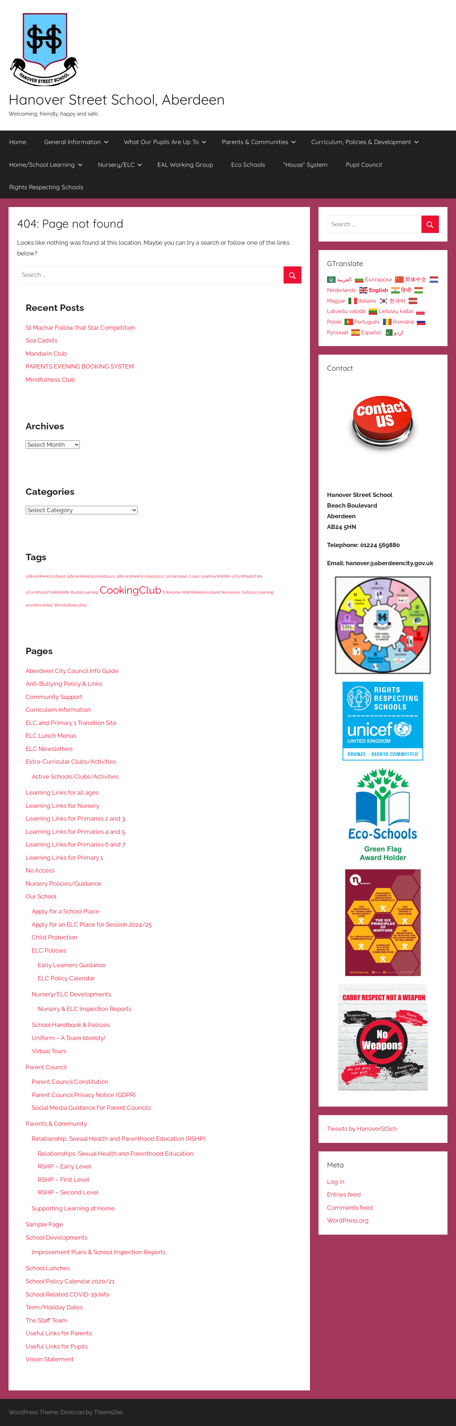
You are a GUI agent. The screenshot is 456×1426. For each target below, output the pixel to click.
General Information (76, 141)
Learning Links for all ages (62, 792)
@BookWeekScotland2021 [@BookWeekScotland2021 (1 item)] (91, 576)
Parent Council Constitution (70, 1081)
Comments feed (350, 1207)
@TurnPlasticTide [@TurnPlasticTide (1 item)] (247, 576)
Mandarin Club (46, 353)
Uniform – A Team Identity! (68, 1037)
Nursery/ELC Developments (71, 994)
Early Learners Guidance (72, 965)
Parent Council (46, 1067)
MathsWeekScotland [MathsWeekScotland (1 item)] (201, 592)
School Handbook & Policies (71, 1024)
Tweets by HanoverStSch (362, 1128)
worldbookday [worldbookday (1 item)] (39, 605)
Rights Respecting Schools (46, 187)
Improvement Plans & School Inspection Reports (99, 1252)
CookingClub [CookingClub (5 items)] (130, 590)
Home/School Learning (46, 164)
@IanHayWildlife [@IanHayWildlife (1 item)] (215, 576)
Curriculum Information (58, 709)
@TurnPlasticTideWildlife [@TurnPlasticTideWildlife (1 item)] (47, 592)
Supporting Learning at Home (73, 1208)
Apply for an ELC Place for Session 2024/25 (92, 924)
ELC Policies (49, 950)
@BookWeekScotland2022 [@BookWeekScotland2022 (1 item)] (140, 576)
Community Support (54, 696)
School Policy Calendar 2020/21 (70, 1281)
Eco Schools (248, 164)
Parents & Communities (259, 141)
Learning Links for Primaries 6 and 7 (75, 844)
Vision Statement (50, 1359)
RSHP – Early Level (64, 1166)
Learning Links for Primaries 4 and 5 (75, 831)
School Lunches (48, 1268)
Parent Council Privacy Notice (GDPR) (84, 1094)
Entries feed (344, 1194)
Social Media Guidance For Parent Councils (91, 1107)
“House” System (305, 164)
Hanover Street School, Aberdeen (117, 99)
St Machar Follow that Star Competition (80, 327)
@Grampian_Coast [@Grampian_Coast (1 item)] (183, 576)
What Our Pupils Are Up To (165, 141)
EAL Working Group (185, 164)
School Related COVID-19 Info (67, 1294)
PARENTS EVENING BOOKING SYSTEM (80, 366)
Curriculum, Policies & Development (365, 141)
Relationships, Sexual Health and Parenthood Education (115, 1153)
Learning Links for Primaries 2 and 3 (75, 818)
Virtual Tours (49, 1051)
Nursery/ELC (120, 164)
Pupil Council (364, 164)
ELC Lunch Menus (51, 735)
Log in (335, 1181)
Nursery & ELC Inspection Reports (84, 1008)
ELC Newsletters (49, 748)
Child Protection (54, 937)
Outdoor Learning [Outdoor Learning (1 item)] (258, 592)
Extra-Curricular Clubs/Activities (71, 761)
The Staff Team (46, 1320)
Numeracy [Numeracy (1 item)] (230, 592)
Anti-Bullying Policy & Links (64, 683)
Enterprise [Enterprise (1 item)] (172, 592)
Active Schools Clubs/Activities (75, 776)
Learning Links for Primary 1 (64, 857)
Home (17, 141)
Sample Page (44, 1224)
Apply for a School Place (65, 911)
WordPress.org (348, 1220)
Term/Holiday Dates (54, 1307)
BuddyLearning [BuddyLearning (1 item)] (84, 592)
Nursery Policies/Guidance (63, 883)
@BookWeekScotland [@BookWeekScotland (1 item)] (45, 576)
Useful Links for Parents (59, 1333)
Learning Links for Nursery (62, 805)
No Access (40, 870)
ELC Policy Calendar (66, 978)
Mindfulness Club (50, 379)
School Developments (56, 1237)
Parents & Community (56, 1123)
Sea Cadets (41, 340)
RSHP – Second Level (68, 1192)
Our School (41, 896)
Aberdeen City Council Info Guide (72, 670)
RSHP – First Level (63, 1179)
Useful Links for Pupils (57, 1346)
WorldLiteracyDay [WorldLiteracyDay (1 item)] (70, 605)
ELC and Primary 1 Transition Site (71, 722)
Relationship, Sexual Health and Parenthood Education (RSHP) (118, 1138)
